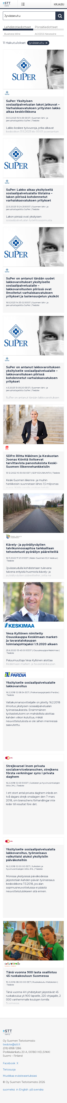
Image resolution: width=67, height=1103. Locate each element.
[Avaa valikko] (23, 4)
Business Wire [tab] (12, 34)
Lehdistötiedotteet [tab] (17, 27)
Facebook (9, 1063)
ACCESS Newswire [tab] (45, 34)
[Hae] (29, 15)
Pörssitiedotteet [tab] (46, 27)
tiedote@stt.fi (11, 1044)
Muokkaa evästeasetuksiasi (20, 1075)
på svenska (36, 1089)
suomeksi (9, 1089)
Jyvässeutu (38, 43)
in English (22, 1089)
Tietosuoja (9, 1069)
